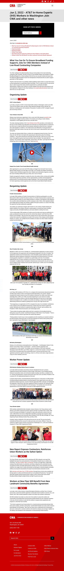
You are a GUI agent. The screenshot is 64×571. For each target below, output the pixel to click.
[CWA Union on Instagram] (48, 1)
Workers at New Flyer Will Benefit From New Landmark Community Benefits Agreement (32, 55)
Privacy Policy (50, 565)
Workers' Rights (18, 547)
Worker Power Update (17, 52)
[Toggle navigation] (52, 5)
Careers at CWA (32, 548)
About (15, 544)
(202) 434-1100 (14, 528)
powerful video (47, 117)
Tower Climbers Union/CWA (33, 123)
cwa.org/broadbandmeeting (40, 88)
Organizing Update (16, 49)
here (37, 141)
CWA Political (47, 545)
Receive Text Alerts (33, 554)
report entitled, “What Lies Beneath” (25, 462)
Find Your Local (32, 556)
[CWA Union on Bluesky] (46, 1)
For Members (17, 553)
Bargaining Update (16, 50)
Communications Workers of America (27, 517)
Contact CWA (31, 545)
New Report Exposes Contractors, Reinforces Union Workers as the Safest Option (30, 53)
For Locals (16, 550)
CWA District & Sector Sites (51, 548)
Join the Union (17, 555)
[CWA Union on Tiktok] (51, 1)
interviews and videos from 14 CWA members (22, 471)
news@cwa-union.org (21, 43)
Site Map (45, 565)
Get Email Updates (33, 551)
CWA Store (47, 551)
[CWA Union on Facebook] (43, 1)
